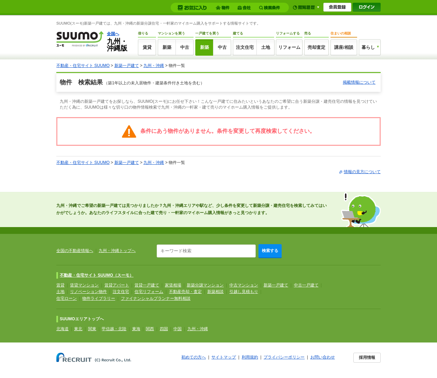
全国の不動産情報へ (74, 250)
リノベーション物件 (88, 291)
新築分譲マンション (205, 285)
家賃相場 (173, 285)
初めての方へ (193, 357)
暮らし (368, 47)
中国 (177, 328)
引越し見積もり (243, 291)
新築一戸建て (126, 65)
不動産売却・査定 (185, 291)
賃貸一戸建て (147, 285)
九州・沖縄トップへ (117, 250)
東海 (136, 328)
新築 (167, 47)
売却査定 (316, 47)
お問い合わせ (322, 357)
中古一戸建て (306, 285)
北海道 (62, 328)
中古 (184, 47)
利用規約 (250, 357)
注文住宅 (245, 47)
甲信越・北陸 (114, 328)
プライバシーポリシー (284, 357)
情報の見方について (362, 171)
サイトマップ (223, 357)
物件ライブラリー (98, 298)
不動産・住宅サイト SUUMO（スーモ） (96, 275)
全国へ (113, 33)
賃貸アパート (116, 285)
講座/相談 (343, 47)
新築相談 (215, 291)
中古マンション (243, 285)
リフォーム (289, 47)
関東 (92, 328)
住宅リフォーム (149, 291)
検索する (270, 250)
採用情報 (367, 357)
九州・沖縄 (153, 65)
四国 (164, 328)
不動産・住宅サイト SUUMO (83, 65)
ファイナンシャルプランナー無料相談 (156, 298)
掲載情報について (359, 82)
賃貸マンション (84, 285)
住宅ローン (66, 298)
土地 (265, 47)
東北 (78, 328)
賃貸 (147, 47)
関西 (150, 328)
